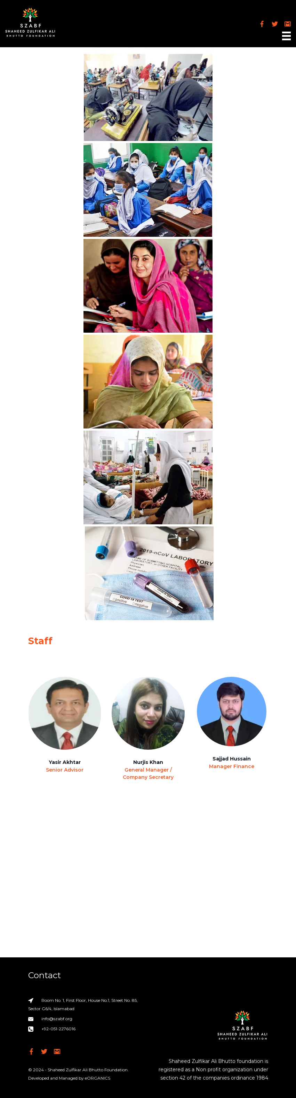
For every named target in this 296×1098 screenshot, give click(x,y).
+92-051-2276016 (58, 1028)
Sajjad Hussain (232, 759)
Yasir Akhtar (65, 762)
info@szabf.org (56, 1018)
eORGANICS (97, 1078)
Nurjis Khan (148, 762)
